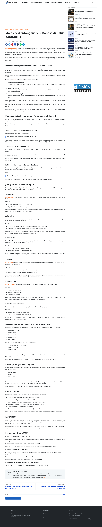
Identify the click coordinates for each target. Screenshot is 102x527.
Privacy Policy (46, 522)
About (44, 513)
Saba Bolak (46, 477)
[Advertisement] (35, 17)
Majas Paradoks (10, 219)
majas (15, 80)
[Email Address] (78, 518)
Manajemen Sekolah (79, 52)
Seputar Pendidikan (81, 24)
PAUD (76, 24)
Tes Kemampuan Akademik (93, 9)
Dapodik (76, 38)
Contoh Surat (85, 9)
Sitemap (45, 518)
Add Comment (13, 498)
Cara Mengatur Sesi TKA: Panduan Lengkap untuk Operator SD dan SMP (85, 19)
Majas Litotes (9, 262)
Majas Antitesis (9, 197)
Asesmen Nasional (78, 9)
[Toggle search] (95, 2)
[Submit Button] (89, 518)
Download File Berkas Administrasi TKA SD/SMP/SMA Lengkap (84, 12)
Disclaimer (45, 520)
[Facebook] (88, 2)
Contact (44, 515)
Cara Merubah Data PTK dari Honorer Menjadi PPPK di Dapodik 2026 (84, 48)
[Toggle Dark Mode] (93, 2)
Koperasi (76, 31)
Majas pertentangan (11, 48)
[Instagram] (90, 2)
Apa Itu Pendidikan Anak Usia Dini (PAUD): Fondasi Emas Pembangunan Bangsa (85, 26)
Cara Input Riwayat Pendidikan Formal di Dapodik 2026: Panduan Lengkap (85, 40)
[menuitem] (25, 2)
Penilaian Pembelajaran (87, 52)
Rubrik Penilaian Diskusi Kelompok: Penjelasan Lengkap (83, 55)
